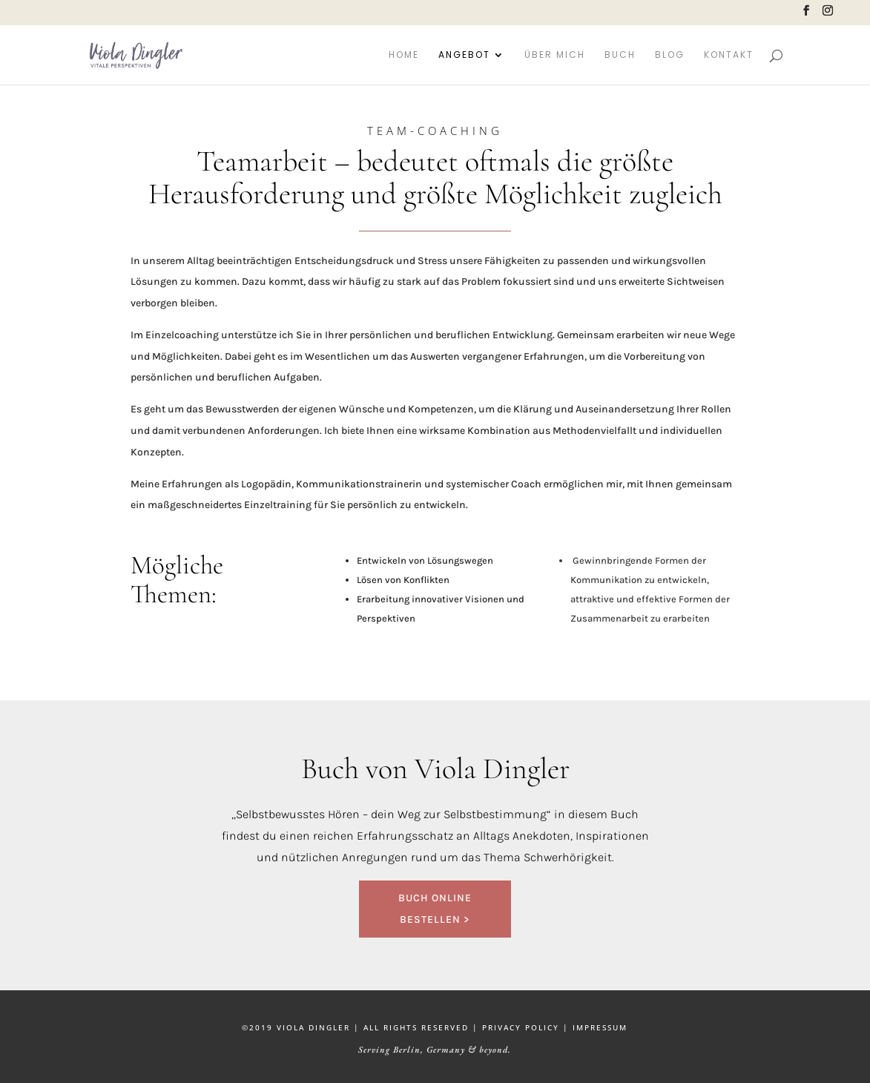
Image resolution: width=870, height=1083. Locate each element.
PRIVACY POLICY (520, 1027)
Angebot (464, 55)
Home (404, 55)
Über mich (554, 55)
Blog (670, 55)
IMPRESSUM (600, 1027)
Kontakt (729, 55)
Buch (620, 55)
